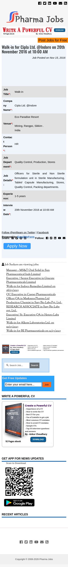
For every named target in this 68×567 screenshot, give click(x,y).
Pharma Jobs (46, 559)
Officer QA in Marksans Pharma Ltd (27, 298)
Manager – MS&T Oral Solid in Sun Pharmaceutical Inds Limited (28, 272)
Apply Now (17, 246)
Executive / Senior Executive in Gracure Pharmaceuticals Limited (30, 280)
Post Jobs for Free (53, 40)
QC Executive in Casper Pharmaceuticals (31, 294)
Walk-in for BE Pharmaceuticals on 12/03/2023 (33, 331)
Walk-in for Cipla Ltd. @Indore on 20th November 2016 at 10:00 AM (33, 49)
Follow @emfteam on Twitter (18, 232)
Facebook (43, 232)
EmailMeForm (25, 236)
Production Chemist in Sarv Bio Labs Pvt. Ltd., (34, 302)
